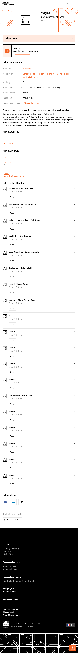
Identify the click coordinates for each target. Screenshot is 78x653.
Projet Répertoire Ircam (13, 615)
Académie (27, 68)
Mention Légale (10, 612)
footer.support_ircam (12, 599)
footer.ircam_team (11, 591)
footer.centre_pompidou (13, 602)
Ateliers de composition (33, 103)
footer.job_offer (10, 589)
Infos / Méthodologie (12, 609)
